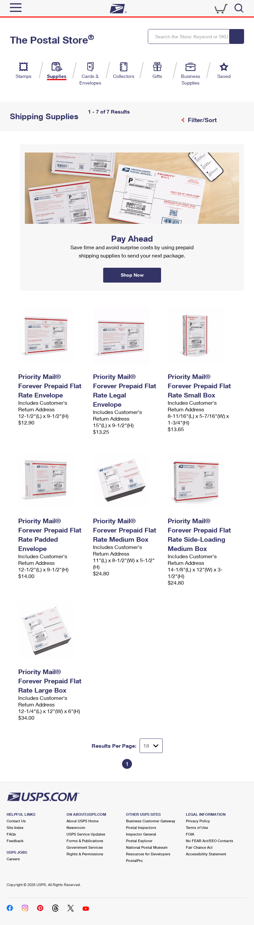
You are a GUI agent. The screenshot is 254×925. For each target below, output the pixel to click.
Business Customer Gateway (150, 821)
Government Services (84, 847)
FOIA (190, 834)
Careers (13, 859)
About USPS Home (82, 821)
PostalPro (134, 860)
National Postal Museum (147, 847)
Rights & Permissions (84, 854)
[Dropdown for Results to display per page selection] (151, 745)
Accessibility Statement (206, 854)
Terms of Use (197, 827)
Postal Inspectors (141, 827)
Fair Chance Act (199, 847)
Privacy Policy (198, 821)
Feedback (15, 841)
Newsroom (75, 827)
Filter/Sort (201, 119)
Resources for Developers (148, 854)
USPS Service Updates (85, 834)
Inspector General (141, 834)
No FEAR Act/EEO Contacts (209, 841)
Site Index (15, 827)
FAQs (11, 834)
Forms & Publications (84, 841)
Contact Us (16, 821)
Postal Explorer (139, 841)
